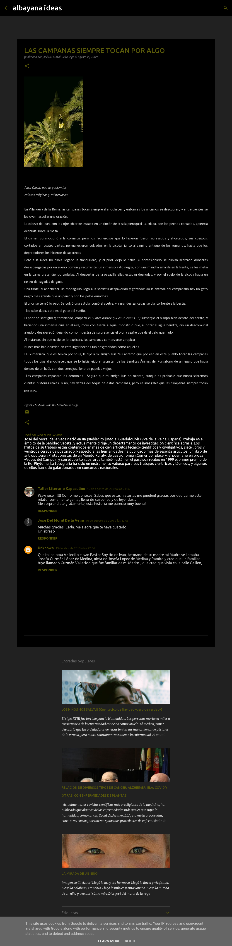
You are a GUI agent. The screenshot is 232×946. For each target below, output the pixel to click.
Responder (47, 511)
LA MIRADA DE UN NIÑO (80, 873)
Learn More (109, 941)
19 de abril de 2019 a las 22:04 (75, 548)
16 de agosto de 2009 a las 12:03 (107, 520)
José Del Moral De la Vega (61, 520)
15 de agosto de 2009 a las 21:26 (108, 488)
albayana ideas (37, 8)
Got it (130, 941)
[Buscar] (225, 7)
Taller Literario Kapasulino (61, 489)
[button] (27, 66)
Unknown (46, 548)
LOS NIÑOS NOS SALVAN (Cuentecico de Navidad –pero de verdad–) (112, 709)
